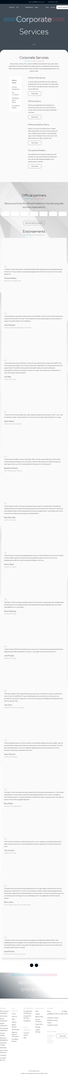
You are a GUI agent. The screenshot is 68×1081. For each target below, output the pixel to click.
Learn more (34, 93)
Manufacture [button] (29, 7)
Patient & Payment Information (15, 1034)
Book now (34, 997)
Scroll (33, 45)
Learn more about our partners (34, 223)
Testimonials (15, 1029)
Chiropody (3, 1055)
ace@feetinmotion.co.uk (38, 2)
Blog (25, 1037)
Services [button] (11, 7)
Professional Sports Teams (15, 100)
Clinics (14, 1014)
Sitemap (37, 1027)
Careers (14, 1022)
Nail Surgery (3, 1047)
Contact (52, 7)
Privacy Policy (39, 1024)
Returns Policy (39, 1017)
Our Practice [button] (19, 7)
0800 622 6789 (54, 2)
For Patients (27, 1021)
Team (13, 1019)
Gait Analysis (3, 1016)
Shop (47, 7)
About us (14, 1016)
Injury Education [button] (39, 7)
